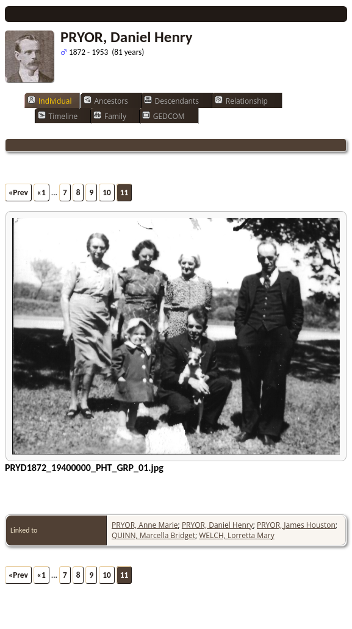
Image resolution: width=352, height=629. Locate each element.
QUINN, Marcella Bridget (153, 535)
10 (106, 192)
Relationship (241, 100)
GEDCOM (163, 115)
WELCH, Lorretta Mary (236, 535)
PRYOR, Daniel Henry (217, 525)
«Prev (18, 192)
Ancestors (106, 100)
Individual (49, 100)
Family (109, 115)
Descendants (171, 100)
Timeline (58, 115)
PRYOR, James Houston (296, 525)
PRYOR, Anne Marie (145, 525)
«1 (41, 192)
